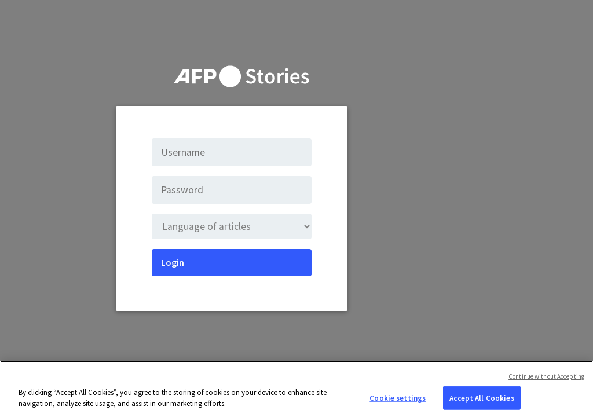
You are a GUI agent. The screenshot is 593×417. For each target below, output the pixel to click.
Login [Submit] (172, 262)
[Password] (232, 190)
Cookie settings (397, 401)
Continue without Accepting (546, 379)
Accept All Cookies (481, 401)
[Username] (232, 152)
